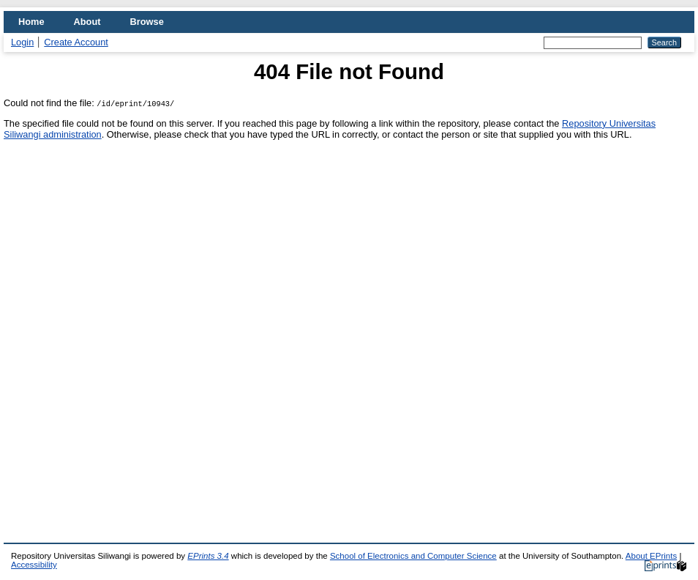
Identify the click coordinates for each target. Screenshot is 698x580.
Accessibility (34, 564)
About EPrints (651, 555)
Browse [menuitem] (147, 21)
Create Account (76, 42)
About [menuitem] (87, 21)
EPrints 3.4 (207, 555)
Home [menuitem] (31, 21)
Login (22, 42)
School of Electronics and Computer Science (413, 555)
